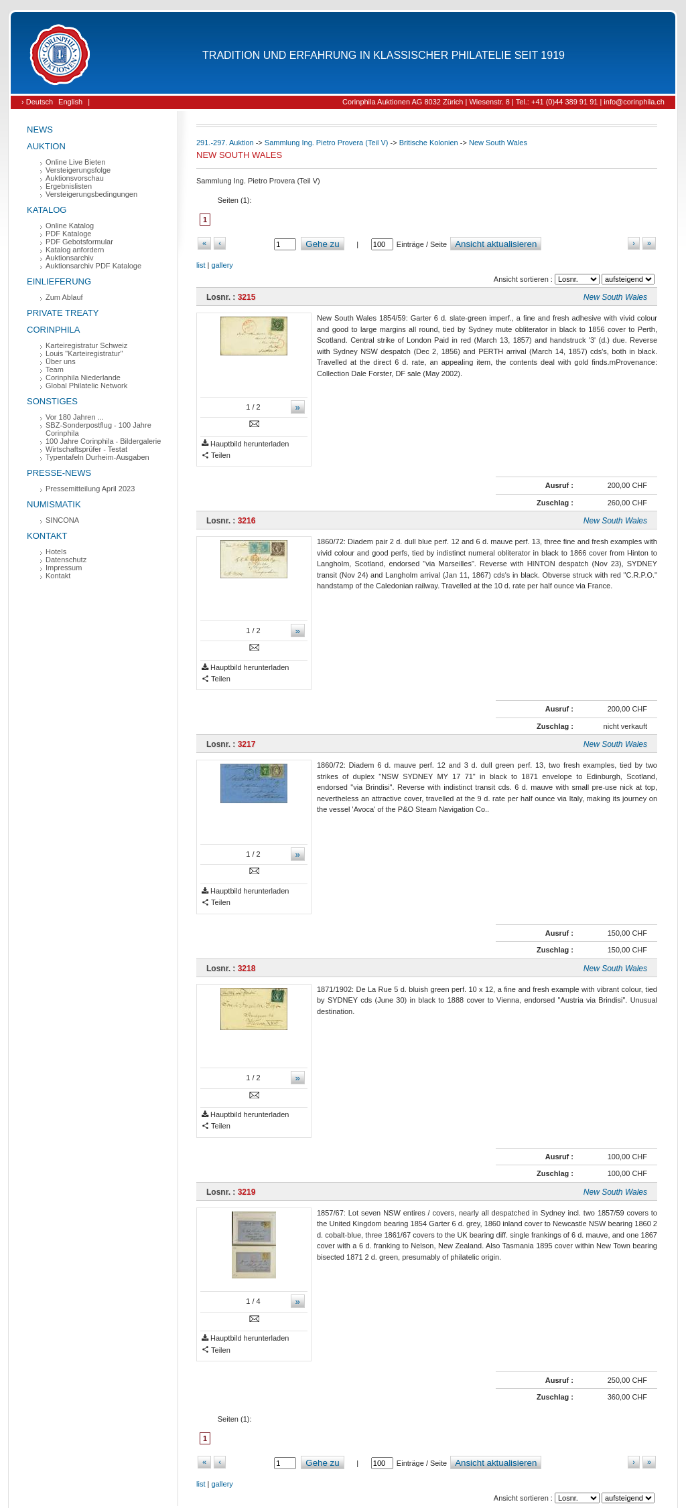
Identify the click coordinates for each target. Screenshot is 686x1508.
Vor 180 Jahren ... (75, 417)
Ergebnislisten (69, 186)
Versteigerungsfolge (78, 170)
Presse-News (59, 473)
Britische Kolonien (428, 143)
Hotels (56, 552)
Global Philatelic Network (86, 386)
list (200, 265)
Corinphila (53, 330)
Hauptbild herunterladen (245, 444)
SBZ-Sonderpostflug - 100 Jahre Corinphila (98, 429)
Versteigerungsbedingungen (91, 194)
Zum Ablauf (64, 297)
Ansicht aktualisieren (496, 244)
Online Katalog (70, 226)
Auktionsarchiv (70, 258)
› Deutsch (37, 102)
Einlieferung (59, 281)
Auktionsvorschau (75, 178)
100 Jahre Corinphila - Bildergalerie (103, 441)
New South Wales (498, 143)
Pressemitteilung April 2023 (90, 489)
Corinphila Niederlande (83, 377)
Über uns (61, 361)
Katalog (46, 210)
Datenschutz (66, 560)
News (40, 129)
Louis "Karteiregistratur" (84, 353)
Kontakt (47, 536)
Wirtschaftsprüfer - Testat (86, 449)
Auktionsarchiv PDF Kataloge (93, 266)
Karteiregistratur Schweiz (86, 345)
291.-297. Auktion (225, 143)
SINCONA (62, 520)
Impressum (64, 568)
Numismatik (54, 504)
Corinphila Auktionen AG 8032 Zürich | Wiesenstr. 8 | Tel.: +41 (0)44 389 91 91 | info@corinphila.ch (503, 102)
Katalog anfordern (75, 250)
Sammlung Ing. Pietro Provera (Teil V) (327, 143)
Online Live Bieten (75, 162)
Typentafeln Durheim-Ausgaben (97, 457)
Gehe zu (322, 244)
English (70, 102)
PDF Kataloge (68, 234)
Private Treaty (62, 313)
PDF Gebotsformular (79, 242)
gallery (221, 265)
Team (55, 369)
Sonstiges (52, 401)
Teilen (216, 455)
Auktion (46, 146)
